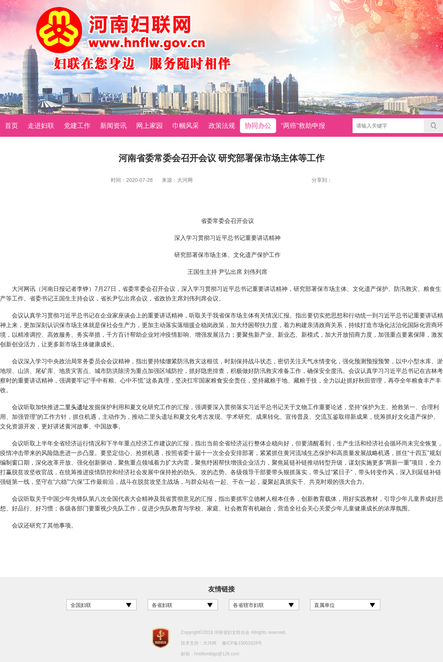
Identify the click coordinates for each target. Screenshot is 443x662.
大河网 (209, 643)
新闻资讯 (113, 125)
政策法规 (222, 125)
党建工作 (77, 125)
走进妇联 (41, 125)
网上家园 (149, 125)
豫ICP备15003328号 (242, 643)
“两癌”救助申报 (303, 125)
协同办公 (258, 125)
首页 (11, 125)
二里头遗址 (74, 407)
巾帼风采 (185, 125)
